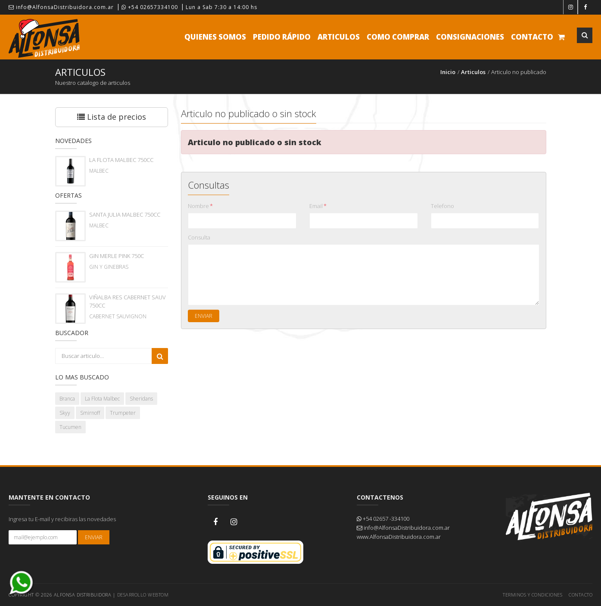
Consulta (199, 237)
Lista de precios (111, 117)
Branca (67, 398)
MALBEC (99, 170)
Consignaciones (470, 37)
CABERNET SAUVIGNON (117, 316)
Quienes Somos (215, 37)
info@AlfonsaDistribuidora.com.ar (61, 7)
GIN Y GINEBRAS (108, 266)
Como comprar (398, 37)
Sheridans (141, 398)
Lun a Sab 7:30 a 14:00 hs (221, 7)
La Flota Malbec (102, 398)
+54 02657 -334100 (383, 518)
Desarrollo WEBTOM (143, 594)
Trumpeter (123, 412)
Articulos (339, 37)
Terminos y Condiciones (532, 594)
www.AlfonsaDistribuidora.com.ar (399, 537)
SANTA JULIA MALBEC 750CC (124, 214)
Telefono (442, 206)
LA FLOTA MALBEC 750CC (121, 160)
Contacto (532, 37)
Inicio (447, 72)
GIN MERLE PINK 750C (116, 256)
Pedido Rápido (282, 37)
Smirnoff (90, 412)
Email (318, 206)
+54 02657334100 (149, 7)
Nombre (200, 206)
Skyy (64, 412)
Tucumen (70, 427)
